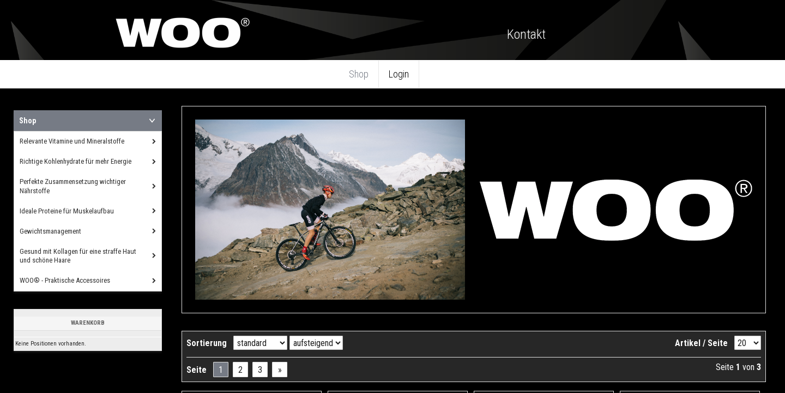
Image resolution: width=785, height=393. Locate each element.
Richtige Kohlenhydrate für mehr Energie (75, 161)
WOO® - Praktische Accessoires (65, 280)
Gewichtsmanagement (50, 231)
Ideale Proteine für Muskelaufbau (67, 211)
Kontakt (526, 34)
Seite (196, 370)
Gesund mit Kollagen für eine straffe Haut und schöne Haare (78, 256)
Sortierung (206, 343)
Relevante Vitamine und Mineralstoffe (72, 141)
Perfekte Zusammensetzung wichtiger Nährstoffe (73, 186)
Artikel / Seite (701, 343)
